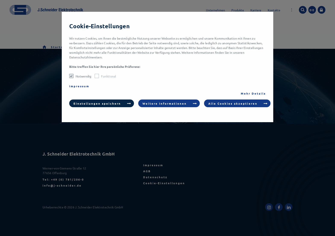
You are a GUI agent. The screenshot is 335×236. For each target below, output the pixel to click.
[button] (101, 103)
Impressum (79, 86)
